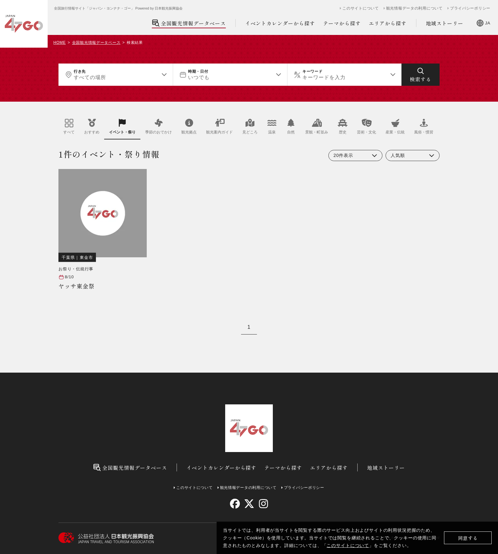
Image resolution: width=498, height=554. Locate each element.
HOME (59, 42)
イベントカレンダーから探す (280, 23)
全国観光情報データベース (189, 23)
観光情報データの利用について (414, 8)
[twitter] (249, 503)
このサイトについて (347, 545)
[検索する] (420, 75)
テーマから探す (342, 23)
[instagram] (263, 503)
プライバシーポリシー (470, 8)
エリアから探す (388, 23)
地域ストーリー (445, 23)
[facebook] (234, 503)
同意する (468, 538)
